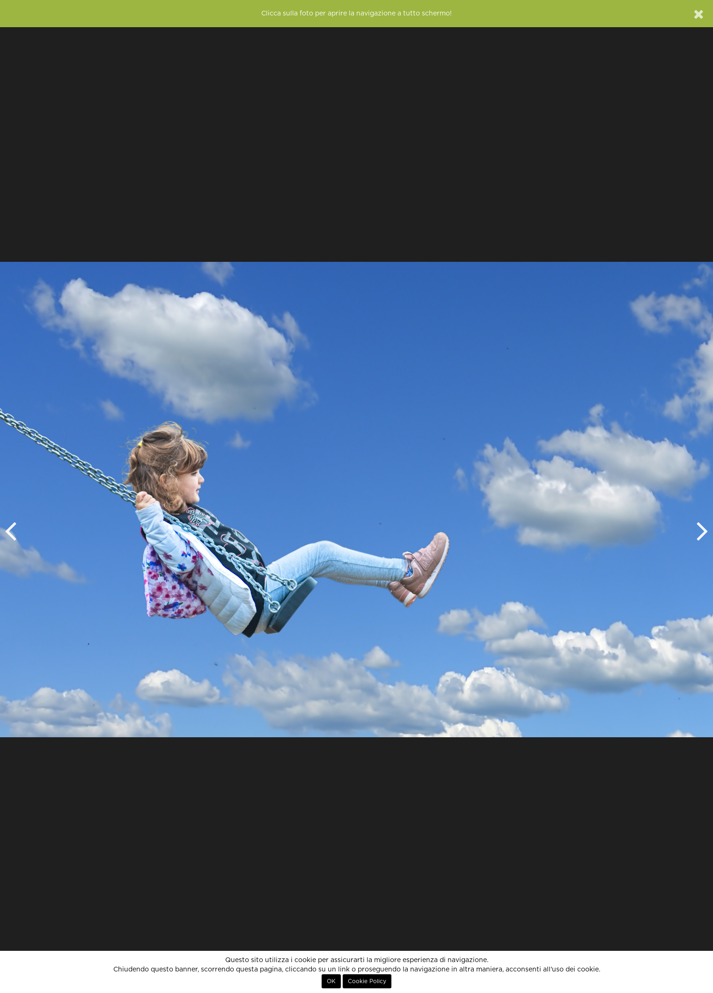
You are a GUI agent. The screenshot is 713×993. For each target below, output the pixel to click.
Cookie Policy (367, 981)
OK (331, 981)
